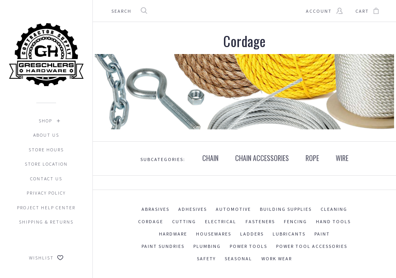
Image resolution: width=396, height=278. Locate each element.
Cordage (150, 221)
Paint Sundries (163, 246)
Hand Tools (333, 221)
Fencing (295, 221)
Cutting (184, 221)
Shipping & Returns (46, 222)
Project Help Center (46, 207)
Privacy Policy (46, 193)
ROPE (312, 158)
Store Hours (46, 150)
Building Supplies (286, 209)
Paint (322, 234)
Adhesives (192, 209)
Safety (206, 258)
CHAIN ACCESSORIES (262, 158)
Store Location (46, 164)
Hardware (173, 234)
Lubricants (289, 234)
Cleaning (334, 209)
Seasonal (238, 258)
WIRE (342, 158)
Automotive (233, 209)
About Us (46, 135)
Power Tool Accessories (311, 246)
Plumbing (207, 246)
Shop (45, 121)
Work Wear (276, 258)
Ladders (252, 234)
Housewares (213, 234)
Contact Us (46, 178)
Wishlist (46, 258)
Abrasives (155, 209)
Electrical (220, 221)
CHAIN (210, 158)
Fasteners (260, 221)
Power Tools (248, 246)
